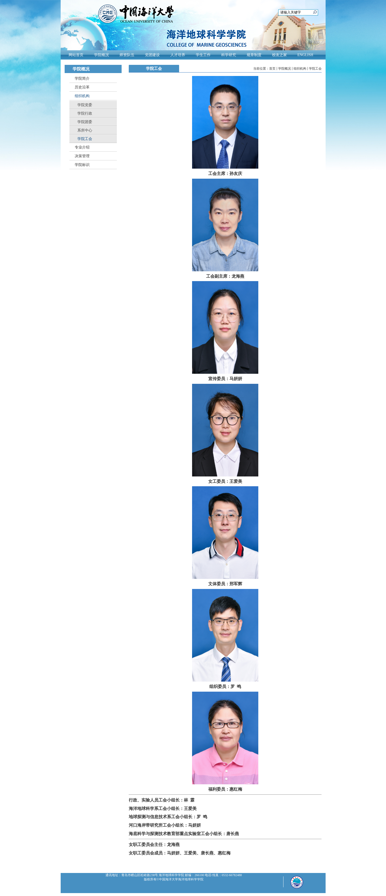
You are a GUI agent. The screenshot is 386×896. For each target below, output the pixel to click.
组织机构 (300, 68)
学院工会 (315, 68)
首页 (272, 68)
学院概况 (284, 68)
